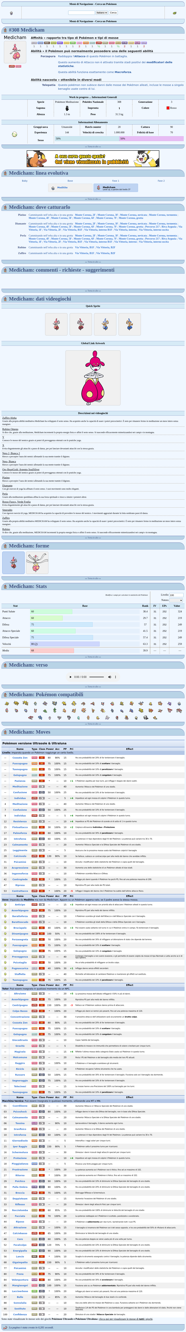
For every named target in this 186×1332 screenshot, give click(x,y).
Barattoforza (20, 916)
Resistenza (20, 821)
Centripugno (20, 1005)
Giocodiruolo (20, 1040)
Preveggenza (20, 957)
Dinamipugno (20, 933)
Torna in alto (93, 146)
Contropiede (20, 879)
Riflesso (20, 1204)
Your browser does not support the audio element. (93, 677)
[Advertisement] (93, 159)
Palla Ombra (20, 1187)
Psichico (20, 1181)
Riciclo (20, 1069)
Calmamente (20, 845)
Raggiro (20, 1063)
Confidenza (20, 1314)
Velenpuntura (20, 1280)
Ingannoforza (20, 873)
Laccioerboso (20, 1291)
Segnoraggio (20, 1080)
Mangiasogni (20, 1285)
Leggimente (20, 850)
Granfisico (20, 1129)
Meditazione (20, 786)
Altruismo (20, 993)
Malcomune (20, 1057)
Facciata (20, 1216)
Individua (20, 798)
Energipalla (20, 1251)
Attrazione (20, 1227)
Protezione (20, 1158)
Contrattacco (20, 891)
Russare (20, 1075)
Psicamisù (20, 862)
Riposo (20, 1222)
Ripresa (20, 885)
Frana (20, 1274)
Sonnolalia (20, 1303)
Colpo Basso (20, 1011)
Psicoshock (20, 1111)
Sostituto (20, 1308)
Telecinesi (20, 1086)
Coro (20, 1239)
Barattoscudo (20, 922)
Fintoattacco (20, 827)
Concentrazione (20, 1017)
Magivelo (20, 1052)
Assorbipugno (20, 910)
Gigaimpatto (20, 1262)
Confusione (20, 792)
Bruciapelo (20, 928)
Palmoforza (20, 833)
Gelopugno (20, 775)
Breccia (20, 1193)
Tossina (20, 1123)
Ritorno (20, 1175)
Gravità (20, 1046)
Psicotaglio (20, 962)
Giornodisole (20, 1141)
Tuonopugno (20, 769)
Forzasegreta (20, 939)
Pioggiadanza (20, 1164)
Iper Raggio (20, 1146)
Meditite (58, 187)
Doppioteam (20, 1198)
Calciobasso (20, 1233)
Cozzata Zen (20, 758)
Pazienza (20, 781)
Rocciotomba (20, 1210)
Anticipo (20, 904)
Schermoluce (20, 1152)
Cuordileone (20, 1106)
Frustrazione (20, 1169)
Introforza (20, 839)
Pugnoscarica (20, 968)
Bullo (20, 1297)
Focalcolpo (20, 1245)
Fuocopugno (20, 763)
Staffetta (20, 974)
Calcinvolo (20, 856)
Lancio (20, 1256)
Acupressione (20, 868)
